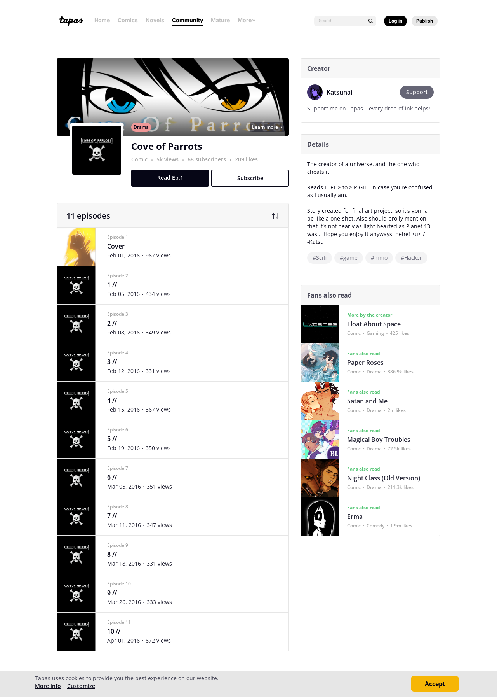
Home (102, 20)
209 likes (249, 168)
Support (420, 92)
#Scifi (323, 257)
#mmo (382, 257)
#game (352, 257)
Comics (128, 20)
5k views (171, 168)
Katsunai (342, 92)
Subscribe (253, 187)
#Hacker (414, 257)
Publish (424, 21)
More (247, 20)
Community (187, 20)
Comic (142, 168)
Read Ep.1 (173, 186)
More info (48, 686)
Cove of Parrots (169, 155)
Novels (155, 20)
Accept (435, 683)
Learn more (270, 136)
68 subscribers (211, 168)
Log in (395, 21)
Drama (144, 136)
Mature (220, 20)
